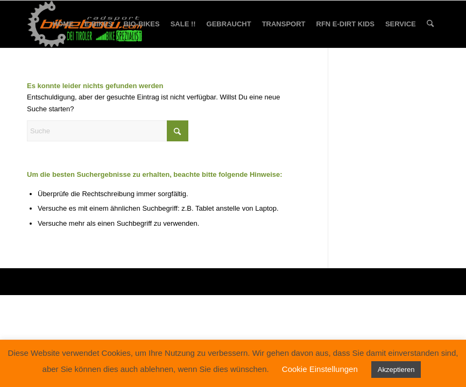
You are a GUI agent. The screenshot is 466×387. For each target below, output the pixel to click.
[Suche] (430, 24)
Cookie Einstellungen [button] (320, 369)
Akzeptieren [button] (396, 370)
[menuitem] (63, 24)
